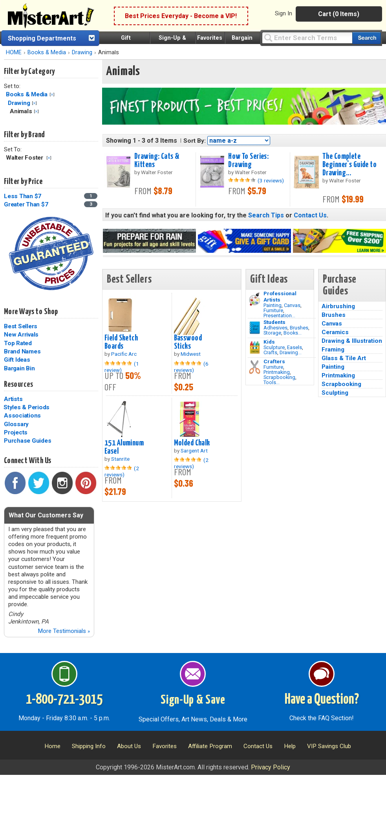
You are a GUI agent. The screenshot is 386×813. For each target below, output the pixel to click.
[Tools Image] (254, 367)
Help (290, 746)
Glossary (16, 424)
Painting (272, 305)
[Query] (307, 37)
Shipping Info (89, 746)
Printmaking (276, 372)
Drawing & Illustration (352, 340)
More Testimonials (64, 631)
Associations (22, 415)
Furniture (273, 310)
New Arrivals (21, 334)
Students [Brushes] (274, 322)
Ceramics (335, 332)
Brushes (299, 328)
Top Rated (18, 343)
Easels (294, 347)
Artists (13, 399)
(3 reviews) (271, 180)
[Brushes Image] (254, 328)
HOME (14, 52)
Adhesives (275, 328)
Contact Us (310, 215)
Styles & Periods (26, 407)
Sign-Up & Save (193, 700)
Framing (333, 349)
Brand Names (22, 351)
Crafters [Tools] (274, 361)
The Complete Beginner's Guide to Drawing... (349, 165)
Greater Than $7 (26, 204)
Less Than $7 (22, 196)
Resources (18, 384)
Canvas (292, 305)
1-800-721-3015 (64, 700)
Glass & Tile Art (344, 358)
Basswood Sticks (188, 342)
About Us (129, 746)
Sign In (283, 13)
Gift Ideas (17, 359)
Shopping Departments (42, 38)
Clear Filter (52, 94)
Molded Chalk (192, 443)
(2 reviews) (121, 471)
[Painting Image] (254, 299)
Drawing (82, 52)
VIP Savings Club (329, 746)
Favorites (209, 38)
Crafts (270, 352)
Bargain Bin (19, 368)
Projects (15, 432)
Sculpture (274, 347)
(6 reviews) (191, 367)
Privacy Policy (270, 767)
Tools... (271, 382)
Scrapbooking (279, 377)
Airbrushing (338, 306)
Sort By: (194, 140)
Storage (272, 333)
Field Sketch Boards (121, 342)
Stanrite (120, 459)
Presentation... (279, 315)
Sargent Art (194, 450)
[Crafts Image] (254, 347)
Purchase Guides (27, 440)
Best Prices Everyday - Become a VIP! (181, 16)
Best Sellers (20, 326)
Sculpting (335, 392)
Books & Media (46, 52)
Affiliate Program (210, 746)
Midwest (191, 354)
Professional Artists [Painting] (279, 296)
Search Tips (266, 215)
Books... (293, 333)
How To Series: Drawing (248, 161)
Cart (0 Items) (338, 14)
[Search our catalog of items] (366, 38)
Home (52, 746)
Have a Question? (322, 700)
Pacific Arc (124, 354)
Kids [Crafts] (269, 341)
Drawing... (291, 352)
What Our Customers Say (46, 515)
